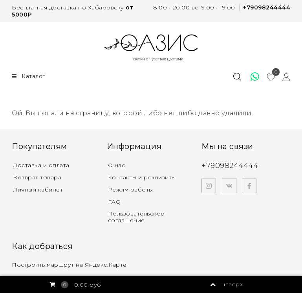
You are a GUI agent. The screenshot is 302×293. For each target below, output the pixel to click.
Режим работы (130, 189)
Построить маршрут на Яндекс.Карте (69, 264)
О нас (116, 165)
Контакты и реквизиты (142, 177)
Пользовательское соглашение (136, 217)
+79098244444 (266, 7)
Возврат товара (37, 177)
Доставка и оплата (41, 165)
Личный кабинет (38, 189)
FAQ (114, 201)
